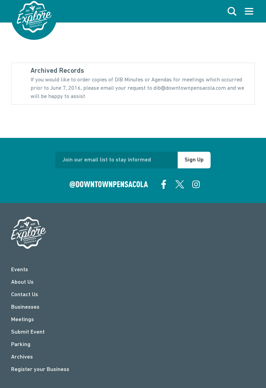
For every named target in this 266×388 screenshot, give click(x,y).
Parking (20, 344)
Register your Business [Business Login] (40, 369)
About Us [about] (22, 282)
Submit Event (28, 332)
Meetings (22, 319)
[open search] (232, 11)
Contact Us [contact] (24, 294)
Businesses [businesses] (25, 307)
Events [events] (19, 269)
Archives (22, 357)
